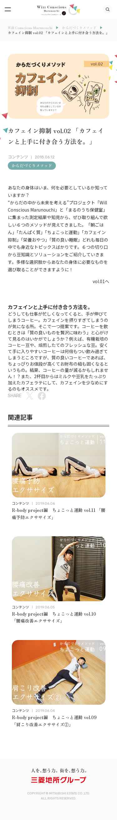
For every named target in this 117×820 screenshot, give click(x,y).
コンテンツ (18, 157)
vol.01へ (101, 281)
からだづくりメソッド (79, 27)
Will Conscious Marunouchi (30, 27)
